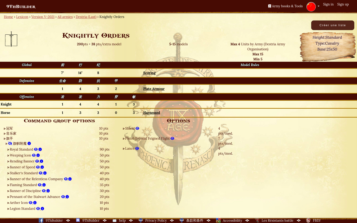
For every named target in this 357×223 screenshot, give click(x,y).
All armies (65, 17)
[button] (312, 6)
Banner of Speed (27, 167)
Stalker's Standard (28, 173)
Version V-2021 (42, 17)
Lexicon (22, 17)
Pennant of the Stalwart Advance (39, 197)
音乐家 (11, 133)
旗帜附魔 (19, 143)
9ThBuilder (20, 6)
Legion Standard (27, 208)
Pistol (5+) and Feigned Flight (149, 138)
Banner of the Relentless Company (41, 179)
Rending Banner (26, 161)
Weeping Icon (25, 155)
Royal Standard (26, 149)
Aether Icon (23, 202)
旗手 (9, 138)
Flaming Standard (28, 185)
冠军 (9, 128)
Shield (132, 128)
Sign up (343, 4)
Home (8, 17)
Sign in (328, 4)
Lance (132, 148)
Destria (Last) (86, 17)
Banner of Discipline (30, 191)
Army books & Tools (285, 6)
